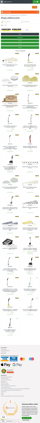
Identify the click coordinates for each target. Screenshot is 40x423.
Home (2, 15)
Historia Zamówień (5, 350)
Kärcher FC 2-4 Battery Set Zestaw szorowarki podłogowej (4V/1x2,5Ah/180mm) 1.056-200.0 (10, 147)
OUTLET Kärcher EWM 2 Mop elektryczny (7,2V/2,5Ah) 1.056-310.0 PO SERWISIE (10, 269)
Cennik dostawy (4, 382)
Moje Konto (3, 349)
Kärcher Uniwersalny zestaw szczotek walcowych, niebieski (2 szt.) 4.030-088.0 (10, 229)
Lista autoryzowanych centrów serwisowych (11, 390)
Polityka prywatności (5, 387)
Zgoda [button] (23, 417)
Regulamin (3, 381)
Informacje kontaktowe (6, 377)
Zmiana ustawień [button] (25, 420)
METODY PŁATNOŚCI (5, 384)
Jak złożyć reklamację (6, 379)
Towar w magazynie (20, 50)
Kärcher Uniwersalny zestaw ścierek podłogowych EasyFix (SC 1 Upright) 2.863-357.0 (30, 229)
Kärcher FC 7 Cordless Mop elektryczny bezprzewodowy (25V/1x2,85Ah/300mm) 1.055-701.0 (30, 106)
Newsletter (3, 353)
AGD (7, 15)
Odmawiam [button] (28, 417)
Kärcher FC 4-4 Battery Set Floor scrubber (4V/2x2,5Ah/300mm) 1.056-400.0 (30, 127)
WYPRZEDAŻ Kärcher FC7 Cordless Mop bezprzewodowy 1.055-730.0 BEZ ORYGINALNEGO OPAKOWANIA (10, 290)
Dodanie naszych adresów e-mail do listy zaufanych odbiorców (15, 388)
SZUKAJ (34, 7)
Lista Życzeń (3, 352)
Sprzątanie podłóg (13, 15)
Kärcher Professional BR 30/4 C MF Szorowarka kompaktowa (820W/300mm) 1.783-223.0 (10, 168)
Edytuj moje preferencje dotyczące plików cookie (12, 396)
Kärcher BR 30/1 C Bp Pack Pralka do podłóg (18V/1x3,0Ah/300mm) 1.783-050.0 (10, 208)
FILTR (20, 34)
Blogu (2, 394)
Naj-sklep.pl (10, 421)
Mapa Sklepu (3, 391)
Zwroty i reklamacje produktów (8, 385)
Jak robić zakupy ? (5, 378)
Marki (2, 393)
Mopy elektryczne (23, 15)
